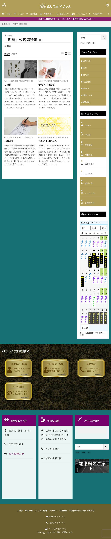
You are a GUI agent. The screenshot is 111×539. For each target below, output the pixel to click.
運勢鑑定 (9, 141)
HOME (6, 24)
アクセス (53, 510)
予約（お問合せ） (47, 84)
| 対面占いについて (56, 516)
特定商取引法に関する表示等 (81, 510)
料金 (82, 43)
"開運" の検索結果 (20, 24)
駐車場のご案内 (92, 465)
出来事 (86, 74)
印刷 (85, 328)
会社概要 (63, 510)
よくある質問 (41, 510)
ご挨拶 (7, 84)
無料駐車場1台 (16, 453)
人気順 (14, 53)
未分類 (86, 88)
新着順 (7, 53)
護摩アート (88, 95)
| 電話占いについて (56, 522)
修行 (85, 67)
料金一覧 (29, 510)
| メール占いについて (56, 528)
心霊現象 (87, 81)
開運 (88, 43)
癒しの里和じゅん (47, 141)
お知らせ (87, 60)
